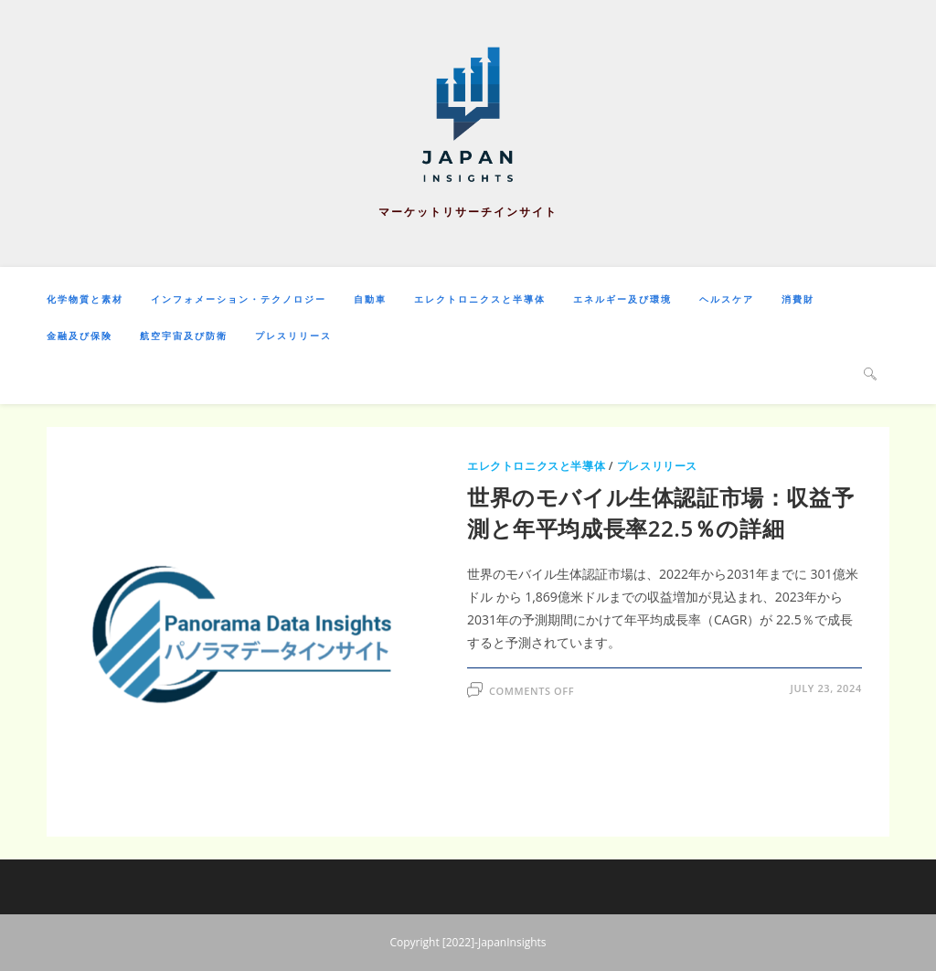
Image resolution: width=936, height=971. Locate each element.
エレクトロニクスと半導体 (536, 466)
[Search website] (870, 373)
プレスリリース (657, 466)
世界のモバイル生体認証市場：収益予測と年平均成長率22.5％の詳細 (660, 512)
